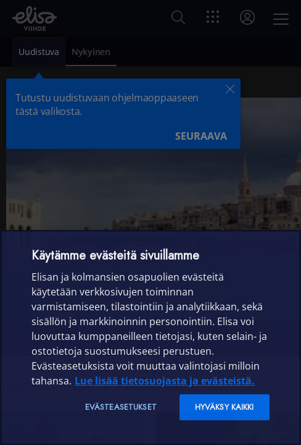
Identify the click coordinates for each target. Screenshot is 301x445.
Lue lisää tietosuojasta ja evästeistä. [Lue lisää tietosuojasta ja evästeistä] (165, 381)
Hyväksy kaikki (224, 407)
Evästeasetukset (121, 407)
